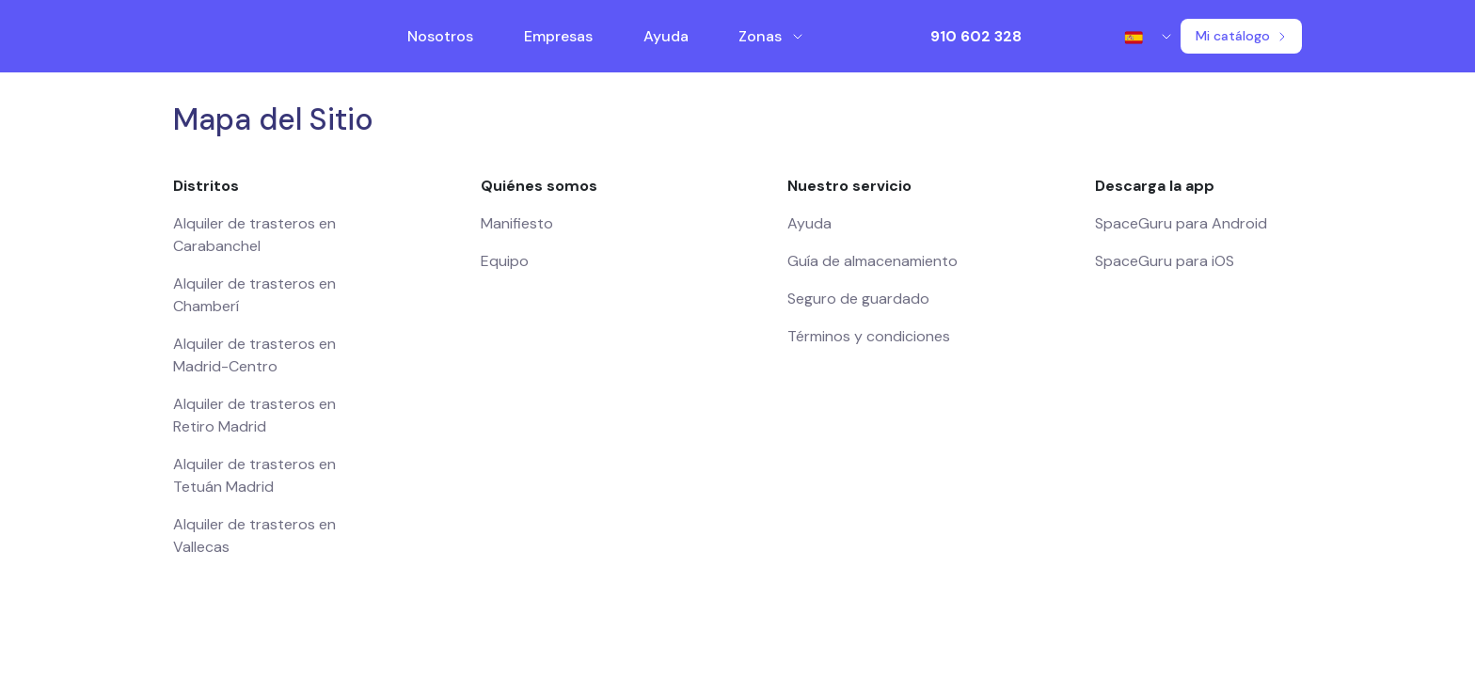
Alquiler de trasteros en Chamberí (254, 295)
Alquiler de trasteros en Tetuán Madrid (254, 475)
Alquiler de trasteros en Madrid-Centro (254, 355)
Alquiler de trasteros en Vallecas (254, 535)
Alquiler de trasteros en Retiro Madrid (254, 415)
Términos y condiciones (868, 336)
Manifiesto (517, 223)
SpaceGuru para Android (1181, 223)
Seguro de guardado (858, 298)
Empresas (558, 36)
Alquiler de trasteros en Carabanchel (254, 234)
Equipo (505, 261)
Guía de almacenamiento (872, 261)
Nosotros (440, 36)
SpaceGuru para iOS (1164, 261)
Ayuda (666, 36)
